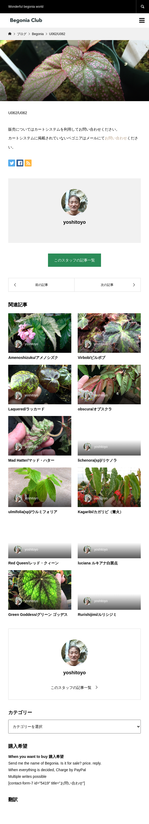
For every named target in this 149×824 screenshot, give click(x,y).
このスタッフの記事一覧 (74, 260)
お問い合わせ (116, 138)
